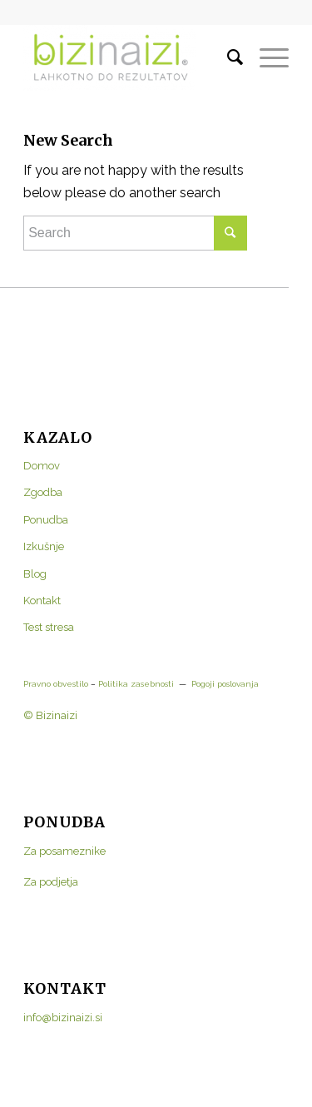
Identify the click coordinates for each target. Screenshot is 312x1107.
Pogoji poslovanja (225, 683)
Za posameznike (64, 851)
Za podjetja (50, 882)
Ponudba (45, 520)
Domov (41, 465)
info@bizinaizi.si (62, 1017)
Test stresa (48, 627)
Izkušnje (43, 546)
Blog (35, 574)
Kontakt (42, 600)
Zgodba (42, 492)
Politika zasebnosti (135, 683)
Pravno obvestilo (55, 683)
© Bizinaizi (50, 715)
